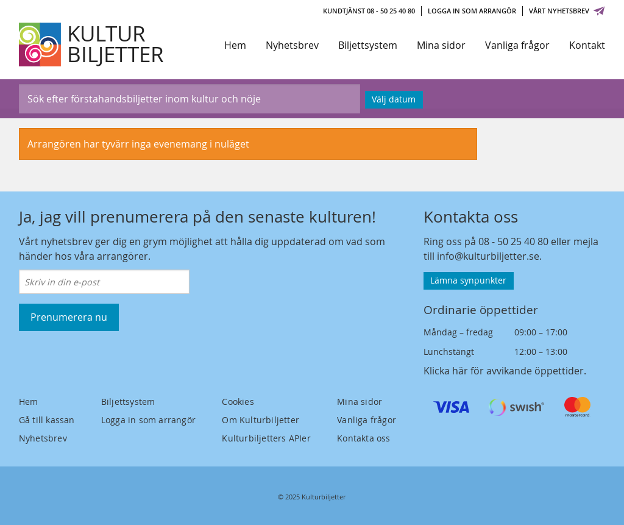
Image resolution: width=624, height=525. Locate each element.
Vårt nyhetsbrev (567, 10)
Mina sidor (441, 45)
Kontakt (587, 45)
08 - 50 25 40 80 (513, 241)
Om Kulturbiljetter (260, 420)
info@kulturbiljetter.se (488, 256)
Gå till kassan (47, 420)
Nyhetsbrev (292, 45)
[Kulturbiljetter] (92, 45)
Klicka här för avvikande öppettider (504, 370)
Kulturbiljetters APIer (266, 438)
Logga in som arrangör (472, 10)
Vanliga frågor (517, 45)
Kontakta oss (363, 438)
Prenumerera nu (68, 317)
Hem (235, 45)
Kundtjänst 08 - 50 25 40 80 (369, 10)
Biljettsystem (367, 45)
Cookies (238, 401)
